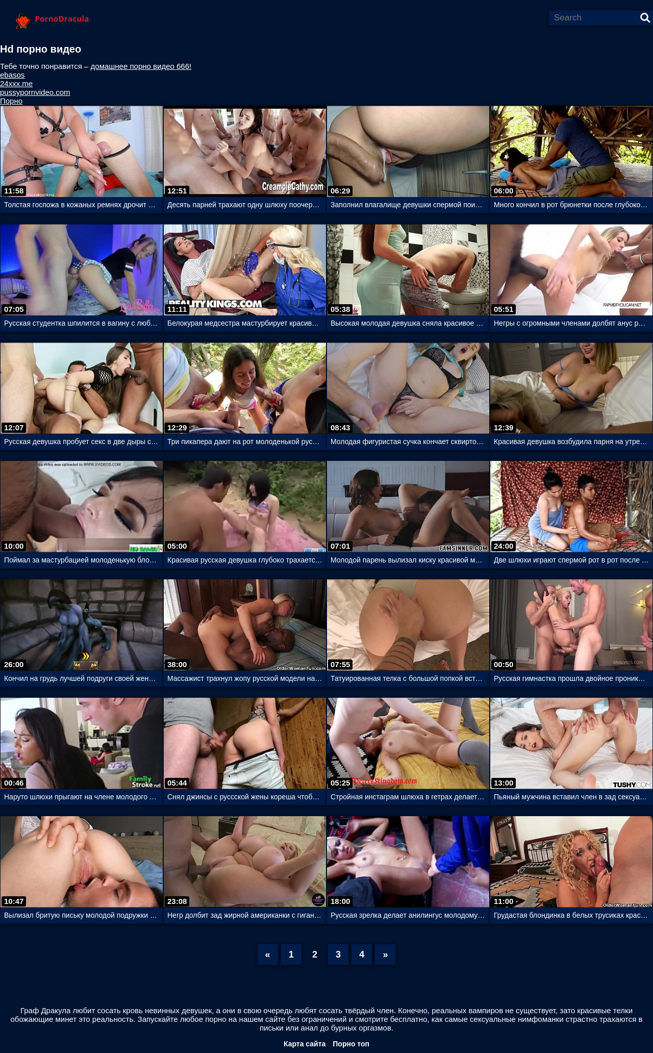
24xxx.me (16, 83)
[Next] (385, 954)
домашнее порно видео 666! (141, 66)
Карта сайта (304, 1044)
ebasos (12, 74)
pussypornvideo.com (35, 92)
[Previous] (268, 954)
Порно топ (351, 1044)
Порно (11, 100)
